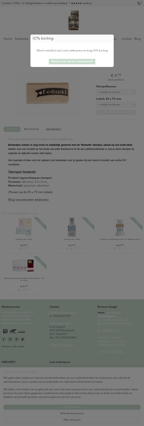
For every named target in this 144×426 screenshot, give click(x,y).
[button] (72, 61)
